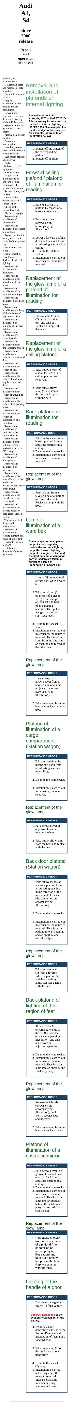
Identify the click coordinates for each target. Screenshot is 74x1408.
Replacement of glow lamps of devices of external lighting (12, 258)
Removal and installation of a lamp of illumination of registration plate (13, 312)
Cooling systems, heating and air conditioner (12, 106)
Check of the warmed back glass (12, 208)
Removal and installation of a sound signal (11, 219)
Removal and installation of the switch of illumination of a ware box (12, 416)
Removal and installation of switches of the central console (10, 431)
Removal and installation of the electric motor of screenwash (12, 496)
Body (7, 162)
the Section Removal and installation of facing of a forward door (50, 1334)
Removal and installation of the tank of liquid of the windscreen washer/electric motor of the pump (14, 481)
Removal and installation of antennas (10, 466)
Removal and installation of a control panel (11, 335)
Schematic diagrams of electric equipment (13, 551)
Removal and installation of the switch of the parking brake (13, 402)
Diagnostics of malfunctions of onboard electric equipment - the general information (13, 181)
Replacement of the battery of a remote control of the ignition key (14, 240)
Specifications (12, 172)
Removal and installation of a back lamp (13, 300)
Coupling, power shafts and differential (14, 149)
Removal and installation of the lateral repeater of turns (12, 280)
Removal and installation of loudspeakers (10, 457)
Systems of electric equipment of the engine (13, 128)
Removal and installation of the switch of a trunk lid (13, 391)
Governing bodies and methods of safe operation (13, 87)
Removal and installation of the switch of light (12, 366)
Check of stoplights (14, 213)
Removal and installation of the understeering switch (13, 344)
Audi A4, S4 (9, 78)
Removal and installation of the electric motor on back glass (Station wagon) (12, 510)
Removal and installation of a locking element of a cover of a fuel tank (13, 534)
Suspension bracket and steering (13, 158)
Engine (8, 100)
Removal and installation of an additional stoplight (12, 291)
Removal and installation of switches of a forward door (14, 355)
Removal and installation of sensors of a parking (14, 228)
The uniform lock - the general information (13, 523)
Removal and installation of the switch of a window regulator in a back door (13, 379)
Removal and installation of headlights (10, 269)
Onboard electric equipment (12, 168)
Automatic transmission (9, 143)
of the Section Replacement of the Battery (47, 1317)
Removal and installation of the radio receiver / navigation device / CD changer (12, 445)
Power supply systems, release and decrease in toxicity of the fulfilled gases (13, 117)
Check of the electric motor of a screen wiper (12, 200)
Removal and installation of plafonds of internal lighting (13, 324)
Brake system (11, 153)
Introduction (11, 81)
